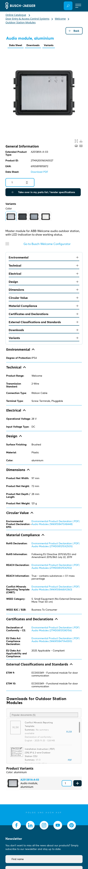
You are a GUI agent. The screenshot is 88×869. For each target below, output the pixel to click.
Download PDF (39, 172)
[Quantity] (19, 182)
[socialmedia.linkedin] (30, 825)
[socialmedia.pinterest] (71, 825)
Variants (48, 45)
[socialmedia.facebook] (16, 825)
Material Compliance (44, 306)
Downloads (32, 45)
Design (44, 281)
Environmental (44, 257)
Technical (44, 265)
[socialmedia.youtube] (57, 825)
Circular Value (44, 298)
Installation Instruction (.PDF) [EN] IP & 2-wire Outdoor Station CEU (40, 753)
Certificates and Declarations (44, 314)
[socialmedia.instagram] (44, 825)
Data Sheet (15, 45)
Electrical (44, 273)
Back (74, 30)
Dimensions (44, 289)
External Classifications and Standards (44, 322)
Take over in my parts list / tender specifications (43, 192)
